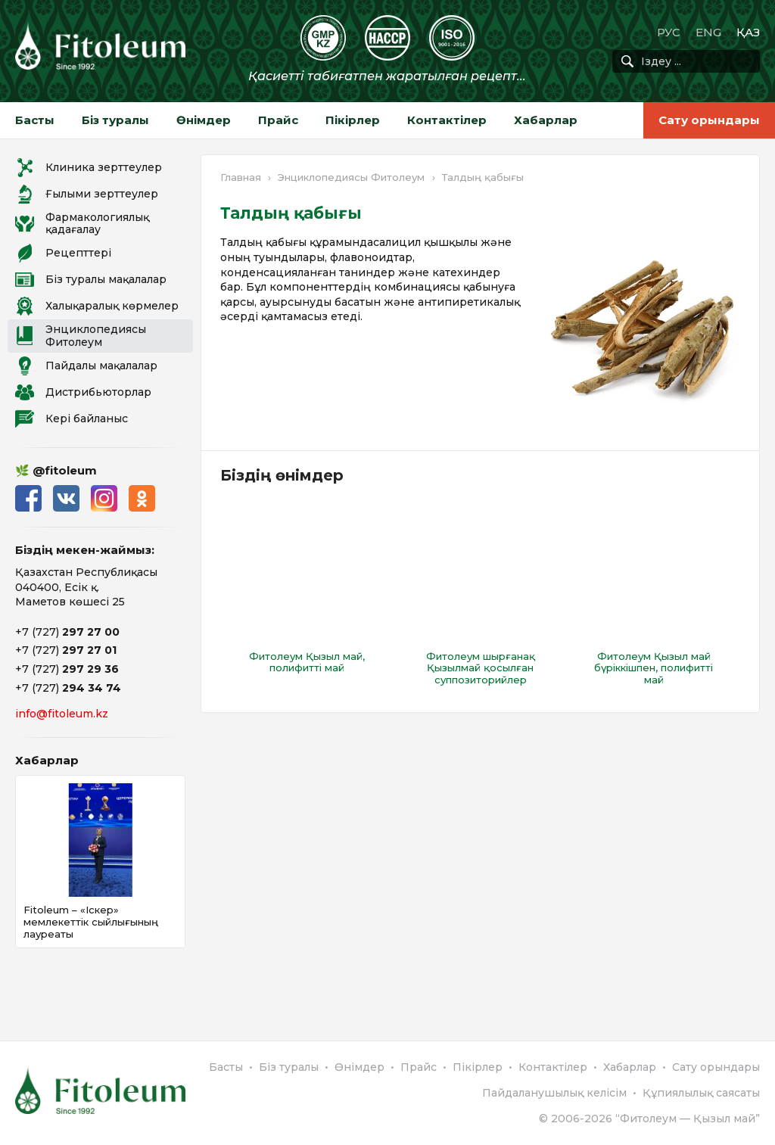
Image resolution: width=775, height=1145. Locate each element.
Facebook (28, 498)
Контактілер (447, 120)
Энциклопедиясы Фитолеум (351, 177)
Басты (34, 120)
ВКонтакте (66, 498)
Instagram (104, 498)
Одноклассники (142, 498)
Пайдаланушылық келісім (554, 1093)
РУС (668, 32)
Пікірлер (352, 120)
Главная (240, 177)
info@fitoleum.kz (61, 713)
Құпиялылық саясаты (701, 1093)
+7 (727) (67, 632)
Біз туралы (115, 120)
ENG (708, 32)
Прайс (278, 120)
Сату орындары (709, 120)
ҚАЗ (748, 32)
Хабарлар (545, 120)
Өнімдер (203, 120)
